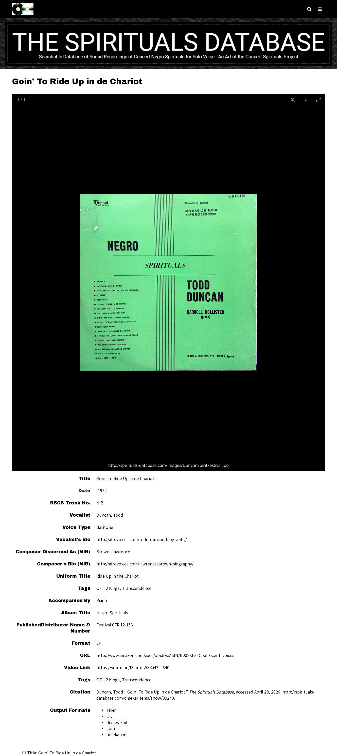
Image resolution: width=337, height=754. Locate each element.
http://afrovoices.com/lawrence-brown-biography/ (144, 564)
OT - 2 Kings (108, 680)
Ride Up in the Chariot (117, 576)
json (111, 728)
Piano (101, 600)
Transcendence (136, 680)
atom (111, 710)
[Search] (309, 9)
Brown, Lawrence (113, 552)
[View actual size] (293, 100)
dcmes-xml (117, 722)
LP (98, 643)
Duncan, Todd (109, 515)
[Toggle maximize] (318, 100)
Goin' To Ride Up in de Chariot (125, 478)
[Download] (305, 100)
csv (110, 716)
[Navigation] (320, 9)
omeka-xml (117, 734)
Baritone (104, 527)
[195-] (102, 491)
